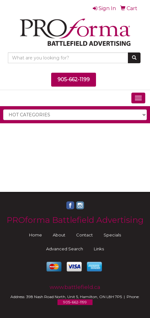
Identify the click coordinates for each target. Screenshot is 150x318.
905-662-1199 (73, 79)
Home (35, 234)
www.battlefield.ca (75, 287)
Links (99, 248)
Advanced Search (64, 248)
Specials (112, 234)
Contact (84, 234)
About (59, 234)
